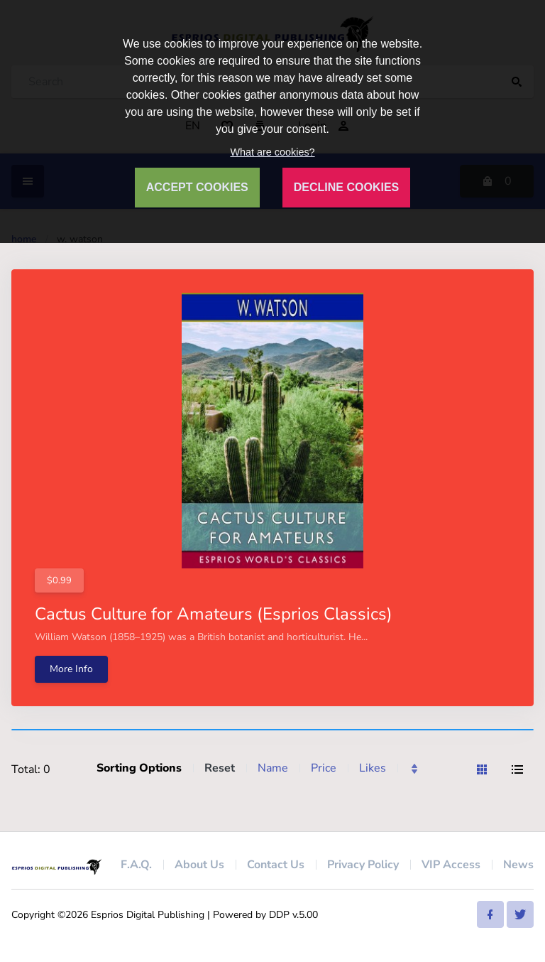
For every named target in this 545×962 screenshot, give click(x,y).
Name (273, 768)
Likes (372, 768)
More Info (71, 669)
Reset (219, 768)
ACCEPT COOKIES (197, 187)
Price (323, 768)
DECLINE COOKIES (346, 187)
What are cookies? (272, 152)
